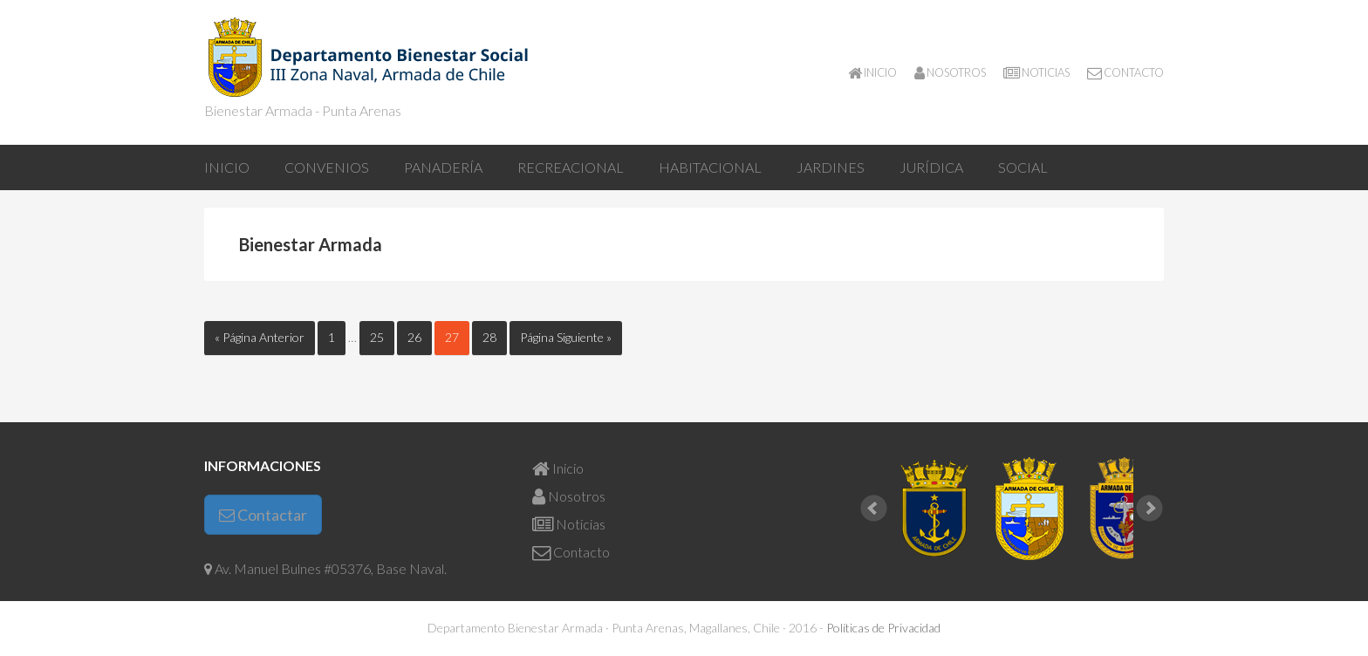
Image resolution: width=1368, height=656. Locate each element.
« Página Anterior (259, 337)
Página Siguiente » (566, 337)
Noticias (568, 524)
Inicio (558, 468)
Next (1150, 509)
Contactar (263, 514)
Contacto (571, 551)
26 (419, 336)
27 (457, 336)
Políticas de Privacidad (883, 627)
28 (494, 336)
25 (382, 336)
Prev (874, 509)
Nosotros (568, 496)
